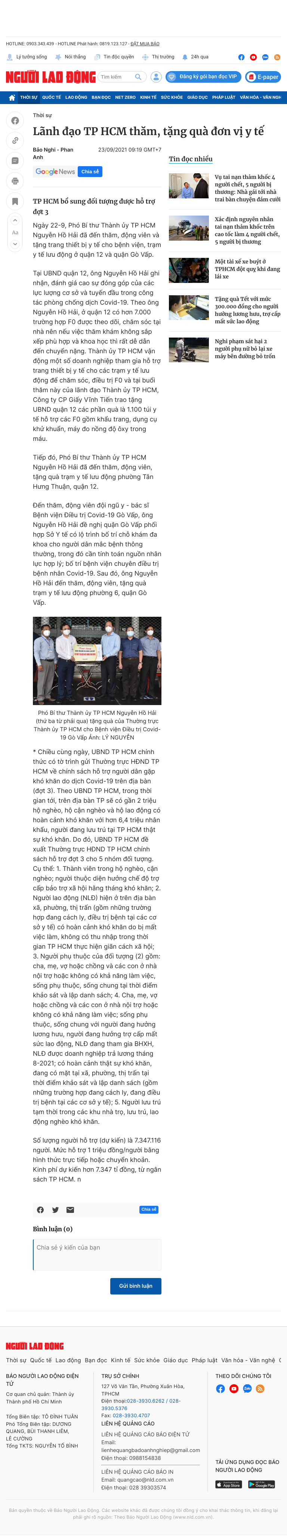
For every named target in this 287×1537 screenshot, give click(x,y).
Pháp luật (223, 97)
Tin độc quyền (113, 57)
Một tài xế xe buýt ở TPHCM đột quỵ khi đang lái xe (247, 269)
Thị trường (158, 57)
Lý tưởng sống (26, 57)
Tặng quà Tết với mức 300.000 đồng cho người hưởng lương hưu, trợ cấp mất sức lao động (248, 310)
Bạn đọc (101, 97)
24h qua (195, 57)
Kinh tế (148, 97)
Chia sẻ (90, 171)
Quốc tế (51, 97)
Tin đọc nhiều (191, 159)
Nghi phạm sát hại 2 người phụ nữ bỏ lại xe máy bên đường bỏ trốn (245, 349)
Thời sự (29, 97)
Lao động (76, 97)
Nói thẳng (70, 57)
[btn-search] (138, 76)
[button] (14, 220)
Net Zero (125, 97)
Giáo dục (197, 97)
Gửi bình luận (135, 1286)
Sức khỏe (172, 97)
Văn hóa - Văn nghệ (262, 97)
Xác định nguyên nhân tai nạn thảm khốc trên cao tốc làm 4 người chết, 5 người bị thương (247, 230)
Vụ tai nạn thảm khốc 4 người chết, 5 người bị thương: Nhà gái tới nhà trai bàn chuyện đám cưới (248, 188)
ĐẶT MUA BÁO (144, 43)
